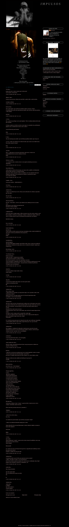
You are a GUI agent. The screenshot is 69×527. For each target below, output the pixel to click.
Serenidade (8, 240)
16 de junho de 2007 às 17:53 (13, 197)
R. (6, 137)
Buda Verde (8, 364)
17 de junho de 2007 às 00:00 (13, 276)
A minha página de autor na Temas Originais (51, 72)
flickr (44, 105)
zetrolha (7, 335)
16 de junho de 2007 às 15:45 (13, 147)
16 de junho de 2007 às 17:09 (13, 177)
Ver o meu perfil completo (49, 38)
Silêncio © (8, 97)
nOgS (7, 269)
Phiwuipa (7, 401)
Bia (6, 350)
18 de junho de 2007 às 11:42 (13, 411)
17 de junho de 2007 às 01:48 (13, 298)
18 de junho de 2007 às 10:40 (13, 398)
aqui (60, 62)
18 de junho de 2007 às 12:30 (13, 453)
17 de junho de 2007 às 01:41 (13, 286)
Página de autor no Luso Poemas (49, 69)
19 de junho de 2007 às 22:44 (13, 464)
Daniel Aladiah (8, 228)
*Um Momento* (9, 253)
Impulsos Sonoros (46, 87)
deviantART (45, 102)
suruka (7, 467)
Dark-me (7, 106)
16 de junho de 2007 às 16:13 (13, 157)
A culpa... (8, 29)
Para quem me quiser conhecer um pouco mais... (52, 71)
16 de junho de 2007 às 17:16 (13, 186)
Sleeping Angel (8, 370)
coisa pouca (45, 85)
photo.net (44, 103)
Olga (7, 279)
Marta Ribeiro (8, 168)
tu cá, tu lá (45, 88)
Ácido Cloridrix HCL (10, 342)
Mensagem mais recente (10, 494)
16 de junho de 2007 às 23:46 (13, 265)
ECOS (44, 79)
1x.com (44, 106)
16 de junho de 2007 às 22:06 (13, 237)
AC (6, 119)
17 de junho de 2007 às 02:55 (13, 323)
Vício (7, 89)
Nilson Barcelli (8, 200)
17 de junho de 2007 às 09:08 (13, 347)
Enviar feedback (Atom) (15, 497)
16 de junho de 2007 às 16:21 (13, 165)
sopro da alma (45, 78)
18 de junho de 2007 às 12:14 (13, 434)
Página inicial (24, 494)
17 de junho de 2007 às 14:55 (13, 361)
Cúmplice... (8, 180)
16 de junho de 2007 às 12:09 (13, 133)
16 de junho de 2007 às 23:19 (13, 250)
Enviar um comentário (10, 492)
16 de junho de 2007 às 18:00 (13, 224)
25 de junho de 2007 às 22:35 (13, 490)
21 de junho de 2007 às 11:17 (13, 479)
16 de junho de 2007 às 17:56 (13, 208)
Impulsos (50, 4)
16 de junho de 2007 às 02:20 (13, 94)
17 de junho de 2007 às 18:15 (13, 367)
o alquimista (8, 211)
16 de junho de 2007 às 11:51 (13, 103)
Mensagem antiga (37, 494)
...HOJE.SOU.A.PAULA (10, 415)
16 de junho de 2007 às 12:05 (13, 116)
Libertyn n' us (8, 160)
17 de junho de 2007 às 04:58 (13, 332)
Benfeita (44, 94)
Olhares (44, 100)
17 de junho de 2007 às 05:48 (13, 339)
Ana (6, 150)
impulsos (53, 30)
